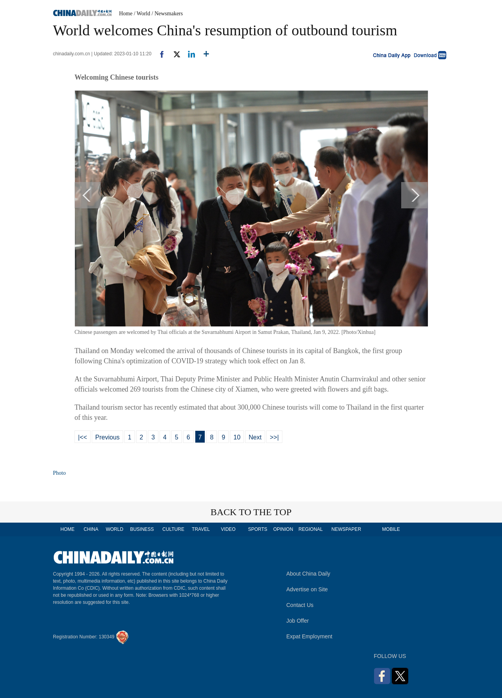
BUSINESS (142, 529)
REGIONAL (310, 529)
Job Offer (297, 621)
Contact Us (299, 605)
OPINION (283, 529)
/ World (142, 13)
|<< (82, 437)
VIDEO (228, 529)
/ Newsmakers (167, 13)
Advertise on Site (307, 589)
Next (255, 437)
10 (236, 437)
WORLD (115, 529)
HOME (67, 529)
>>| (274, 437)
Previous (107, 437)
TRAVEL (201, 529)
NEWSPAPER (345, 529)
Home (126, 13)
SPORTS (257, 529)
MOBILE (391, 529)
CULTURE (173, 529)
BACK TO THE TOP (251, 512)
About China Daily (308, 573)
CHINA (91, 529)
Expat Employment (309, 636)
